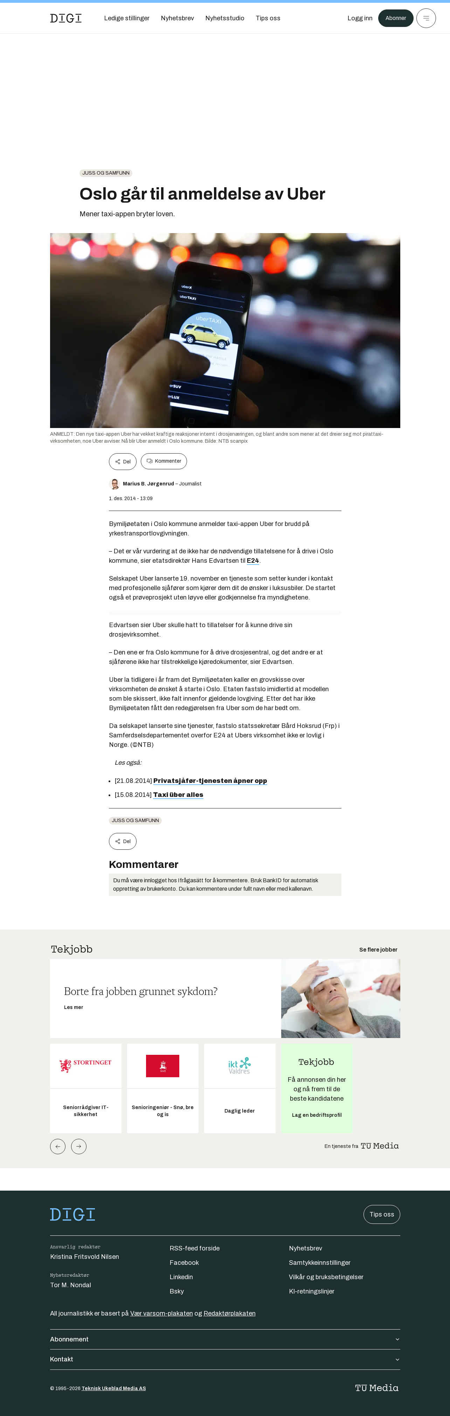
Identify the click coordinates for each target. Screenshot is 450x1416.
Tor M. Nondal (70, 1285)
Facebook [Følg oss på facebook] (184, 1262)
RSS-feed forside (194, 1248)
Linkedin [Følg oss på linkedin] (181, 1277)
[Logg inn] (356, 18)
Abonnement (225, 1339)
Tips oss (381, 1214)
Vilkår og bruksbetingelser (326, 1277)
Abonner (394, 18)
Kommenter (164, 461)
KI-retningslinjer (311, 1291)
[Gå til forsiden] (66, 18)
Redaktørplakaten (229, 1313)
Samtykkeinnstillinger (320, 1262)
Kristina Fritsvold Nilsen (84, 1256)
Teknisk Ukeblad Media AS (114, 1388)
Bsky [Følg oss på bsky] (176, 1291)
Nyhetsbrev (305, 1248)
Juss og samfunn (106, 173)
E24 (253, 560)
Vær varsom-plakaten (161, 1313)
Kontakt (225, 1359)
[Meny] (426, 18)
